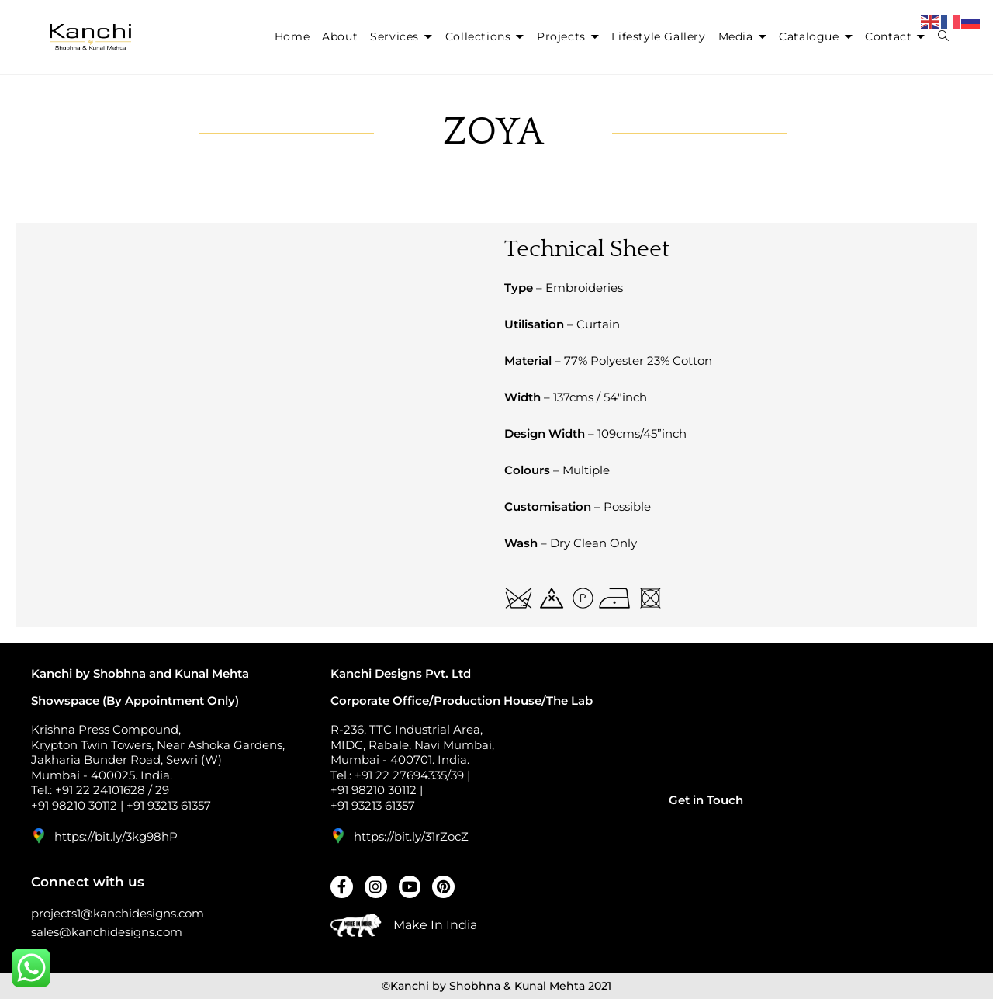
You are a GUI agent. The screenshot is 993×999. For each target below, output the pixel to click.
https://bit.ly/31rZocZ (411, 836)
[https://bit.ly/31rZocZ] (338, 836)
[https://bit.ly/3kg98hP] (39, 836)
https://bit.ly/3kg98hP (116, 836)
